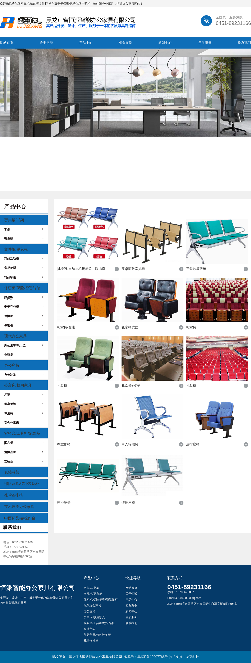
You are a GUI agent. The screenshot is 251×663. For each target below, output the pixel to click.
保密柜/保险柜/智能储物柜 (22, 289)
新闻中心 (165, 42)
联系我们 (244, 42)
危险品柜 (24, 452)
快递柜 (24, 297)
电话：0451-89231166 (18, 542)
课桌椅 (24, 413)
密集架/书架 (14, 220)
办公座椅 (11, 365)
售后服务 (204, 42)
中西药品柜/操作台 (19, 518)
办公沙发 (24, 374)
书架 (24, 229)
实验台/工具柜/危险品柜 (22, 434)
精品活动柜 (24, 258)
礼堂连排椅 (13, 495)
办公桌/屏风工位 (24, 345)
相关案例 (125, 42)
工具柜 (24, 442)
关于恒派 (46, 42)
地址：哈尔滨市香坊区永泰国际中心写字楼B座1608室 (23, 554)
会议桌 (24, 355)
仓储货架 (11, 472)
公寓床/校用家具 (18, 385)
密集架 (24, 238)
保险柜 (24, 316)
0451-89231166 (189, 586)
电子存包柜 (24, 306)
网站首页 (6, 42)
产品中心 (86, 42)
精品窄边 (24, 277)
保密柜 (24, 325)
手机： (15, 547)
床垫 (24, 394)
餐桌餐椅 (24, 404)
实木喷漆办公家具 (19, 507)
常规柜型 (24, 268)
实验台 (24, 461)
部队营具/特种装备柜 (21, 484)
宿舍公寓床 (24, 423)
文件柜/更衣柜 (16, 249)
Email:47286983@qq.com (184, 598)
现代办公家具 (15, 336)
